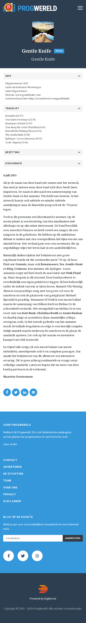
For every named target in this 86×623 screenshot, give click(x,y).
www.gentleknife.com (28, 95)
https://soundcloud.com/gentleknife (49, 98)
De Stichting (13, 473)
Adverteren (12, 466)
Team (7, 480)
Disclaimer (12, 501)
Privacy (9, 494)
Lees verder (10, 444)
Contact (10, 460)
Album (59, 50)
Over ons (10, 487)
